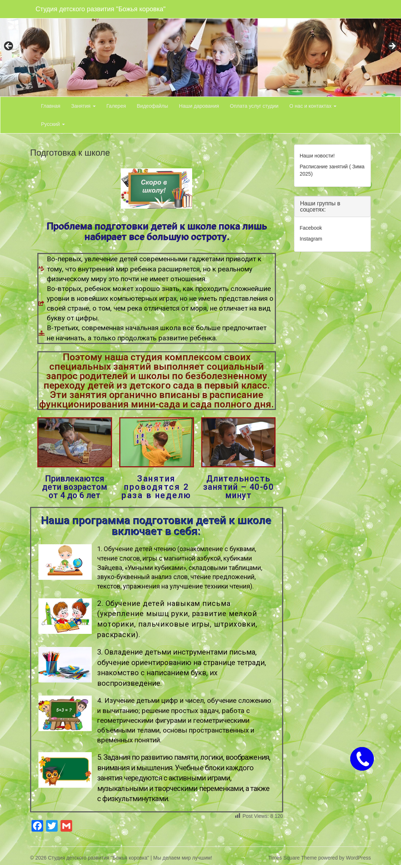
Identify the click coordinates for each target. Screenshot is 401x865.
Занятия (83, 106)
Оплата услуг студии (254, 106)
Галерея (116, 106)
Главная (50, 106)
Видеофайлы (152, 106)
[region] (200, 48)
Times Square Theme (292, 858)
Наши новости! (317, 156)
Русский (53, 124)
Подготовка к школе (70, 152)
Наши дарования (199, 106)
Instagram (311, 239)
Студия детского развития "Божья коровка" (101, 9)
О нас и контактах (312, 106)
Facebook (311, 228)
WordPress (358, 858)
